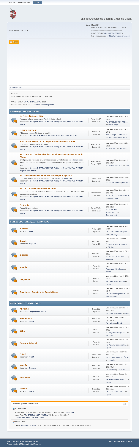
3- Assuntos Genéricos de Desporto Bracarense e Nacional (47, 141)
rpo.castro (125, 183)
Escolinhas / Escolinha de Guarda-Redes (39, 292)
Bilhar (22, 331)
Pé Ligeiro (58, 122)
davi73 (108, 272)
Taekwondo (25, 378)
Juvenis (23, 241)
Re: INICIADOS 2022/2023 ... (116, 257)
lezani (31, 231)
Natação (23, 365)
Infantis (23, 267)
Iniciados (24, 255)
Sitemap (35, 441)
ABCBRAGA (122, 370)
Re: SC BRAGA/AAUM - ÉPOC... (118, 357)
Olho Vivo (71, 122)
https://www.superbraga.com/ (119, 36)
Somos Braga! (113, 125)
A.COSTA (79, 122)
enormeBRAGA (111, 297)
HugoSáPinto (25, 171)
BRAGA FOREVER (46, 122)
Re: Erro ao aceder (113, 183)
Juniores (24, 229)
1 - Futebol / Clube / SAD (31, 116)
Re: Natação (110, 370)
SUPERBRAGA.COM (111, 33)
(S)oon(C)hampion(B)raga (117, 137)
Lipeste (108, 284)
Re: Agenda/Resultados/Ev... (116, 345)
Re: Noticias (110, 323)
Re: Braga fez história (113, 313)
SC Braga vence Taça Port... (116, 333)
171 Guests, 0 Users (25, 425)
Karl (76, 136)
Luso (127, 166)
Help (110, 441)
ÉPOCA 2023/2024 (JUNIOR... (117, 244)
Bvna (65, 122)
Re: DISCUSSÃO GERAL (115, 392)
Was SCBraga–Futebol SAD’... (117, 135)
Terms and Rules (119, 441)
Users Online (19, 422)
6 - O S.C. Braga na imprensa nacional (38, 188)
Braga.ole (32, 244)
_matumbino (69, 412)
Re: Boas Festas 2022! (114, 166)
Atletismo (24, 309)
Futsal (23, 354)
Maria (72, 136)
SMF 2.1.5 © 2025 (13, 441)
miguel (35, 122)
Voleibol (23, 389)
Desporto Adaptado (29, 343)
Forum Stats (19, 409)
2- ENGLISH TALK (28, 130)
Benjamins (25, 280)
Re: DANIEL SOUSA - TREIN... (117, 122)
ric (31, 122)
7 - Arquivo (25, 205)
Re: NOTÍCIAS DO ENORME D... (118, 196)
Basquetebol (26, 318)
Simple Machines (25, 441)
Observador (123, 149)
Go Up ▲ (129, 441)
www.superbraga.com (63, 178)
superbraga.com (75, 160)
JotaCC (22, 124)
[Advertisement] (69, 64)
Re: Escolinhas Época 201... (116, 294)
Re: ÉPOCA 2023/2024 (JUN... (117, 232)
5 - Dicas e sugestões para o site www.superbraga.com (46, 175)
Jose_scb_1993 (111, 215)
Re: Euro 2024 (111, 149)
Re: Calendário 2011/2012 (115, 281)
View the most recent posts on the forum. (30, 418)
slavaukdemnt (113, 198)
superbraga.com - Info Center (25, 404)
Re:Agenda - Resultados (115, 269)
